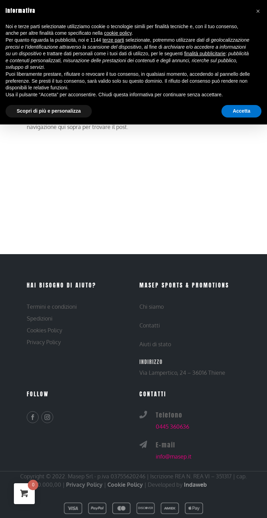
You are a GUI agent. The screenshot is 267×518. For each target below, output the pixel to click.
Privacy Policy (84, 484)
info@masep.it (174, 456)
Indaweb (195, 484)
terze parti (113, 40)
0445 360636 (172, 426)
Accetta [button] (241, 111)
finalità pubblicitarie (205, 53)
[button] (258, 11)
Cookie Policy (125, 484)
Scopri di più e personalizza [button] (49, 111)
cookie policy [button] (117, 33)
